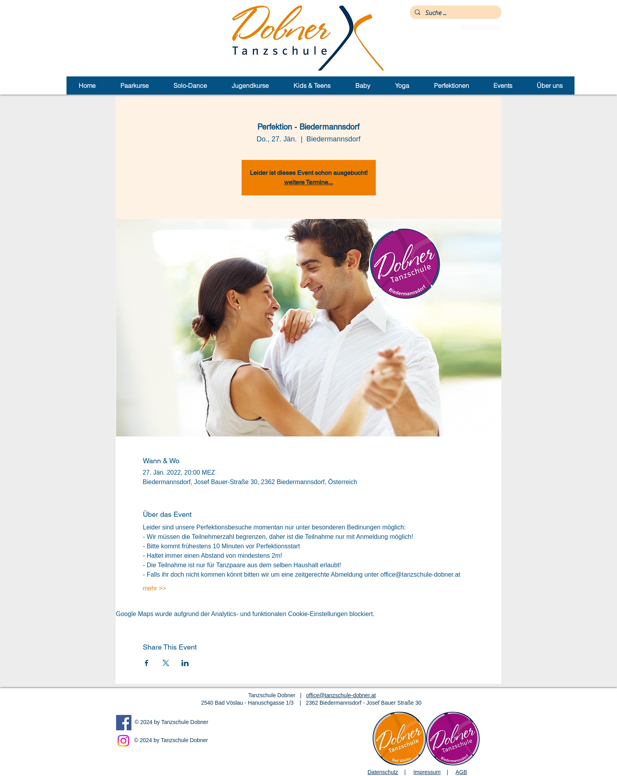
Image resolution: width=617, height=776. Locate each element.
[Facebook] (123, 722)
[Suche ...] (455, 13)
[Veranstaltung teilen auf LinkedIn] (185, 663)
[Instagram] (123, 740)
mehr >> (154, 588)
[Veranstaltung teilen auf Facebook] (146, 663)
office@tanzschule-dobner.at (341, 695)
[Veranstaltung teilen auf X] (166, 663)
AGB (461, 772)
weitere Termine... (308, 182)
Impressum (426, 772)
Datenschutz (383, 772)
